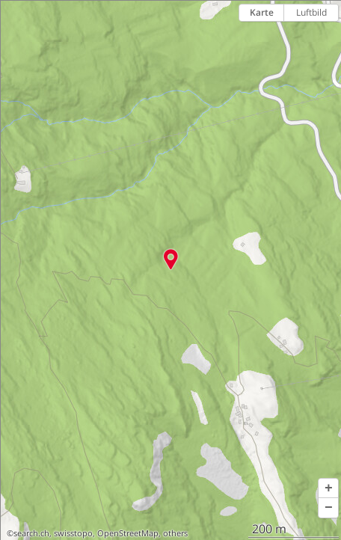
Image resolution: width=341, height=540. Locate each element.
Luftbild (311, 12)
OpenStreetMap (128, 533)
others (175, 533)
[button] (328, 488)
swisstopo (73, 533)
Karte (262, 12)
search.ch (31, 533)
